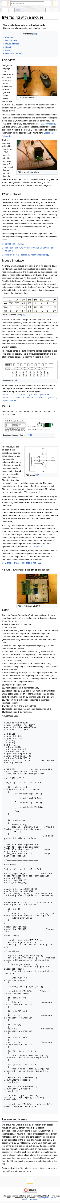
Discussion (11, 10)
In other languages (48, 10)
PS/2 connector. (47, 124)
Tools (55, 10)
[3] (29, 435)
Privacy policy (43, 1198)
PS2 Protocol (34, 547)
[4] (35, 475)
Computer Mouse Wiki (12, 244)
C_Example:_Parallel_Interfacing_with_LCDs (22, 563)
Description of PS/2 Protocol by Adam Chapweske (24, 255)
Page (5, 10)
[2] (14, 380)
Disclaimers (33, 1200)
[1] (22, 315)
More (18, 10)
